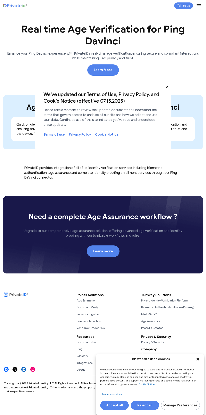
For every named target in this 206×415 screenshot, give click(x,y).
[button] (167, 87)
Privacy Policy (80, 135)
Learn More (103, 70)
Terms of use (54, 135)
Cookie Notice (106, 135)
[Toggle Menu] (199, 6)
